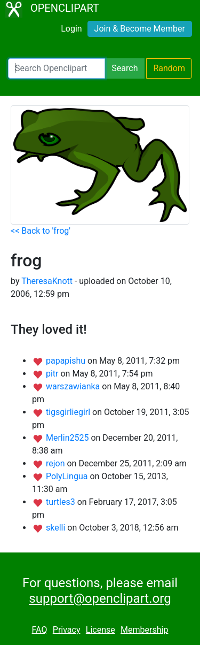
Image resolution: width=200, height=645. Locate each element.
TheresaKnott (47, 281)
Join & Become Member (139, 29)
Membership (144, 630)
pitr (53, 373)
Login (71, 29)
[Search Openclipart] (56, 68)
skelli (56, 528)
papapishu (66, 361)
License (100, 630)
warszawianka (74, 386)
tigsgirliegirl (69, 412)
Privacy (67, 630)
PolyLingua (68, 476)
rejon (56, 463)
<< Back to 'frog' (40, 231)
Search (124, 68)
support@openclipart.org (100, 598)
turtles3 (61, 502)
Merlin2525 (68, 438)
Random (169, 68)
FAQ (39, 630)
